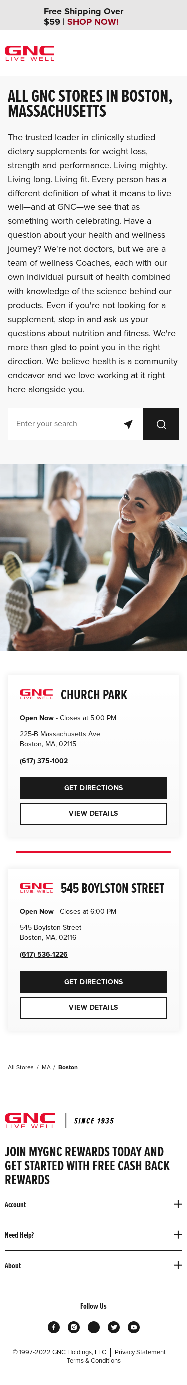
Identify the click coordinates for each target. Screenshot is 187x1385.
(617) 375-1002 (44, 761)
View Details (93, 813)
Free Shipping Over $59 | (83, 17)
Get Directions (71, 784)
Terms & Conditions (94, 1361)
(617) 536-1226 (44, 954)
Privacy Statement (140, 1352)
